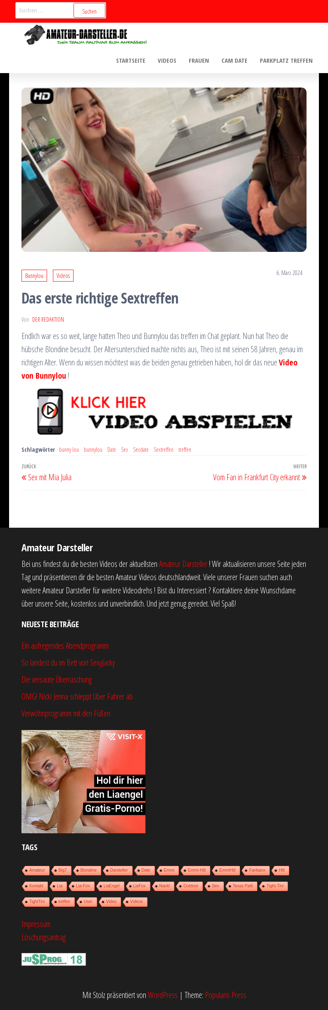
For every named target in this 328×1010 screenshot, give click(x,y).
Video (111, 901)
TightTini (37, 901)
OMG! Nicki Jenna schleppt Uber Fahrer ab (77, 696)
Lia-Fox (83, 886)
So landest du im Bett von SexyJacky (68, 662)
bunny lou (69, 449)
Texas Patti (243, 886)
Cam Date (234, 60)
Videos (167, 60)
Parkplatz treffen (286, 60)
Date (111, 449)
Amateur (37, 870)
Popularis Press (225, 995)
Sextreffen (164, 449)
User (88, 901)
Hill (282, 870)
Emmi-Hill (197, 870)
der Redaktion (48, 319)
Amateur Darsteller (183, 563)
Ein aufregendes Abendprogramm (65, 645)
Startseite (130, 60)
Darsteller (119, 870)
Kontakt (36, 886)
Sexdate (141, 449)
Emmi (169, 870)
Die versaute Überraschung (56, 679)
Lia (59, 886)
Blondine (89, 870)
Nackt (164, 886)
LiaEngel (112, 886)
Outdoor (190, 886)
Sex (124, 449)
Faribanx (257, 870)
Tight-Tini (274, 886)
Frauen (199, 60)
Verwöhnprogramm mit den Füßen (65, 713)
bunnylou (93, 449)
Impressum (35, 923)
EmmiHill (227, 870)
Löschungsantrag (43, 937)
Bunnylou (34, 276)
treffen (184, 449)
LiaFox (139, 886)
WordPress (163, 995)
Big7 (63, 870)
